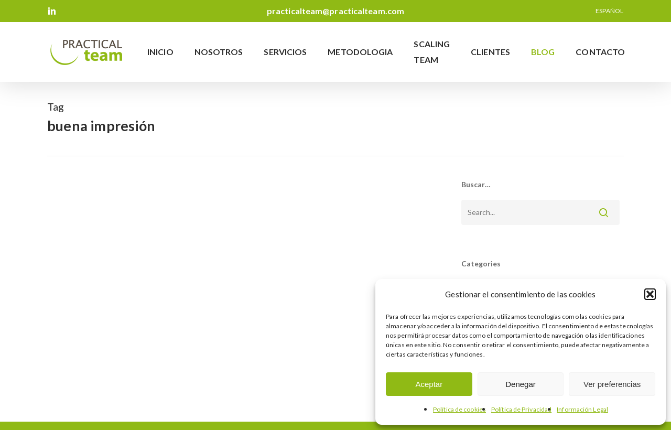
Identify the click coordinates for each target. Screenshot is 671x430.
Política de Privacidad (521, 409)
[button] (650, 294)
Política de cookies (459, 409)
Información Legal (582, 409)
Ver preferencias (612, 384)
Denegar (520, 384)
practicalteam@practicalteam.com (335, 11)
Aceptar (428, 384)
